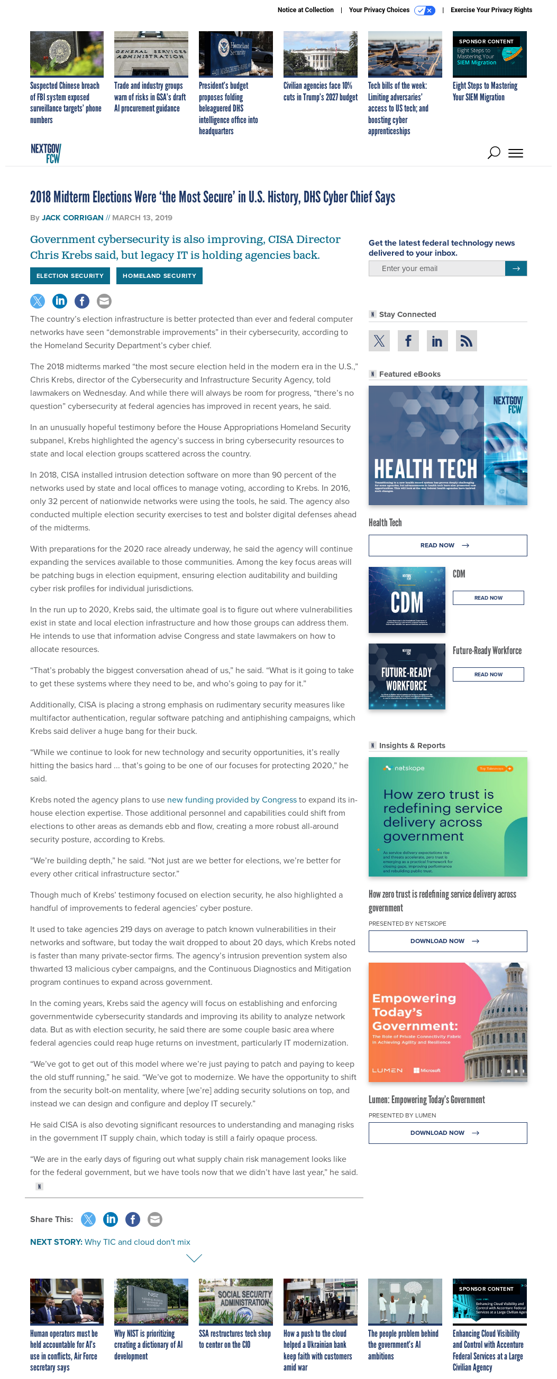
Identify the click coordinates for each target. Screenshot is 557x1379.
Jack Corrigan (73, 217)
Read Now (448, 546)
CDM (459, 573)
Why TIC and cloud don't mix (137, 1242)
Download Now (447, 941)
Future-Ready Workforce (487, 650)
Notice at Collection (306, 10)
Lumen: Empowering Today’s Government (427, 1099)
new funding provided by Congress (232, 800)
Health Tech (385, 522)
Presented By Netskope (407, 923)
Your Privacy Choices (392, 10)
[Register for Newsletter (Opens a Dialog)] (516, 268)
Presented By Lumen (402, 1115)
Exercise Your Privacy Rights (491, 10)
